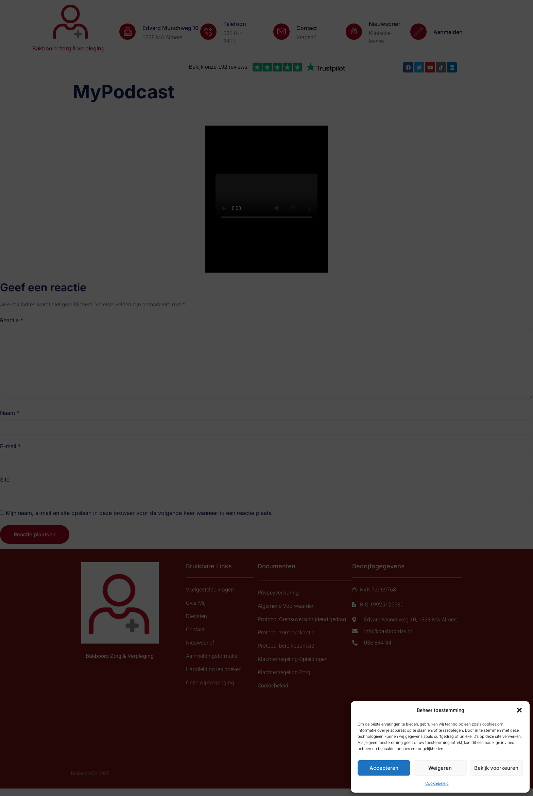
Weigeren (440, 768)
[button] (519, 710)
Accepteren (383, 768)
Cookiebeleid (437, 783)
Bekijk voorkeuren (496, 768)
